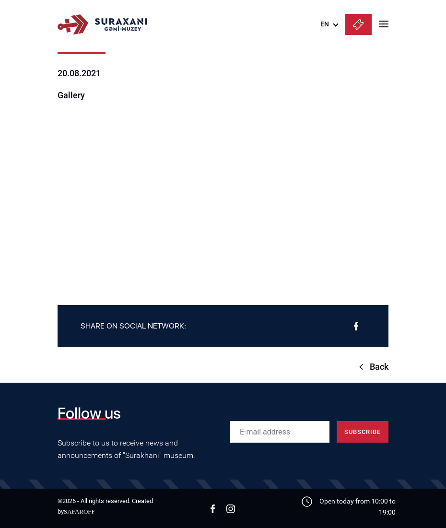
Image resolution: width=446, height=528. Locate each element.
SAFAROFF (79, 511)
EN (324, 24)
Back (379, 367)
